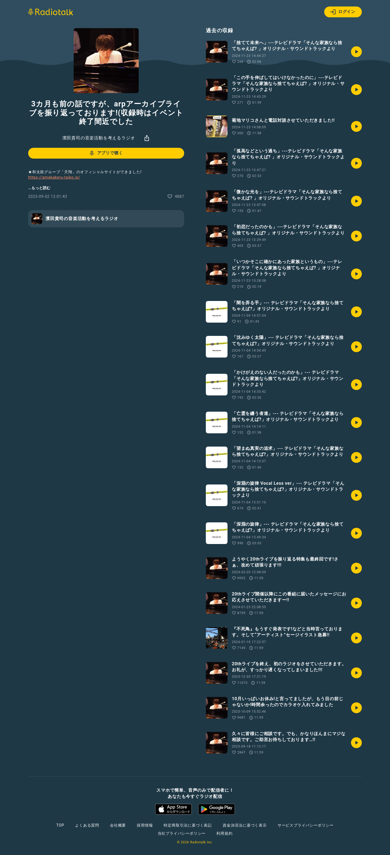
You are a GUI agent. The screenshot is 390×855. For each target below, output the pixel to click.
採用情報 (145, 825)
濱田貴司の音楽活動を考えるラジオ (98, 137)
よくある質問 (87, 825)
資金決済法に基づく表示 (245, 825)
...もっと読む (39, 188)
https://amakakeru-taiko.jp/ (54, 177)
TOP (60, 825)
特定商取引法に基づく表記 (188, 825)
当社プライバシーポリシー (182, 833)
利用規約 (224, 833)
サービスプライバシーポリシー (306, 825)
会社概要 (118, 825)
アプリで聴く (106, 153)
